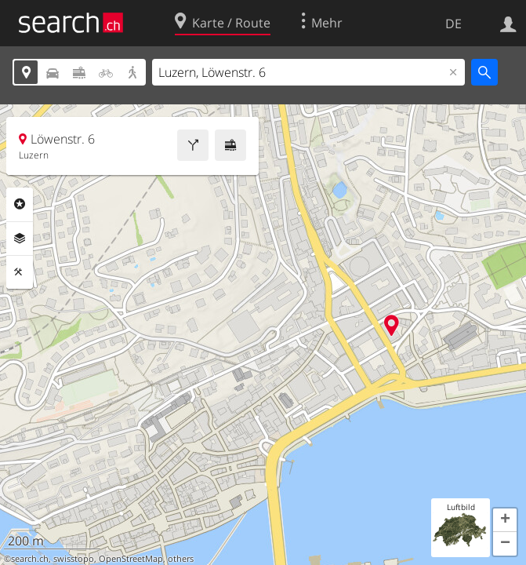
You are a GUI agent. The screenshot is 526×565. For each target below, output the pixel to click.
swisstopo (73, 558)
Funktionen (19, 272)
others (181, 558)
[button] (505, 520)
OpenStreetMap (131, 558)
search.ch (30, 558)
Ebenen (19, 238)
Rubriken (19, 204)
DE (453, 23)
